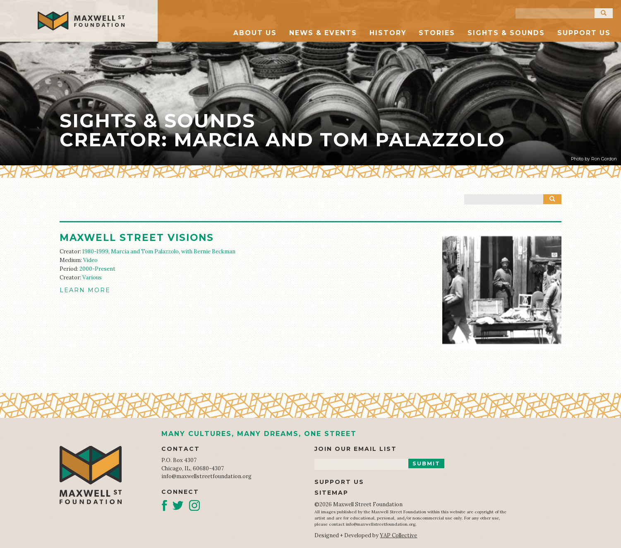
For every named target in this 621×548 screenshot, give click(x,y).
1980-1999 (95, 251)
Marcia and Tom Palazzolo (145, 251)
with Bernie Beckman (208, 251)
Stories (437, 33)
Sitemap (331, 492)
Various (92, 277)
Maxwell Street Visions (137, 237)
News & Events (323, 33)
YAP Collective (398, 535)
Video (90, 260)
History (387, 33)
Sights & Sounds (506, 33)
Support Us (584, 33)
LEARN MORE (85, 290)
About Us (255, 33)
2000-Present (97, 268)
